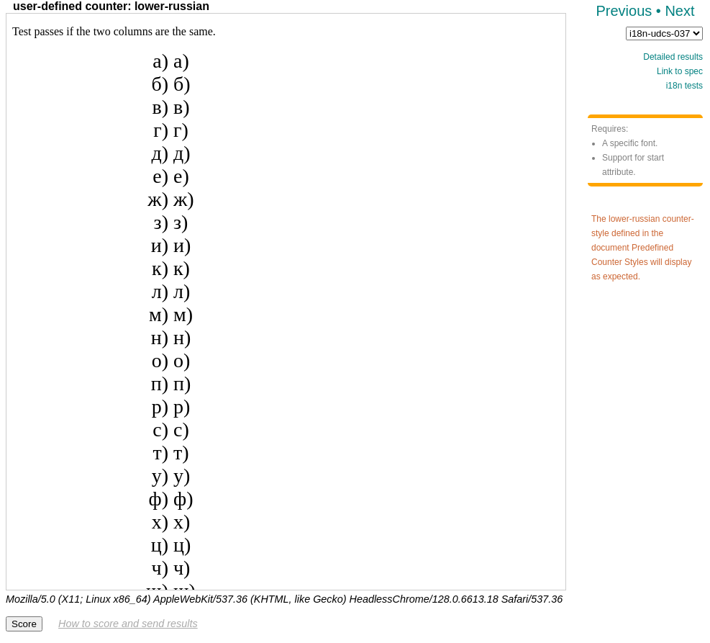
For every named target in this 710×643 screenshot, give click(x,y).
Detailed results (673, 57)
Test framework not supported (286, 301)
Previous (624, 11)
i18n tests (684, 86)
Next (679, 11)
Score (24, 624)
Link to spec (680, 71)
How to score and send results (128, 623)
